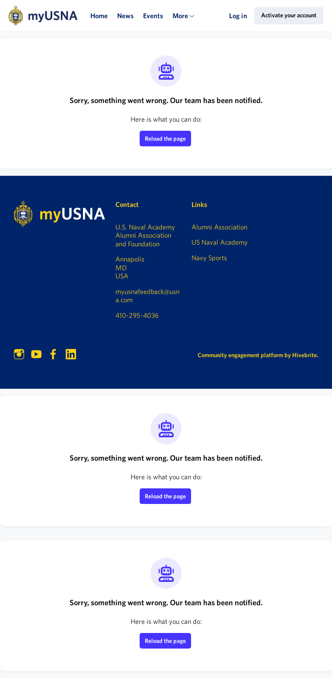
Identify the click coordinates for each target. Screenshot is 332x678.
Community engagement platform (240, 355)
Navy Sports (209, 258)
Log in (238, 15)
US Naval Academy (220, 242)
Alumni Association (219, 227)
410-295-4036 (137, 315)
